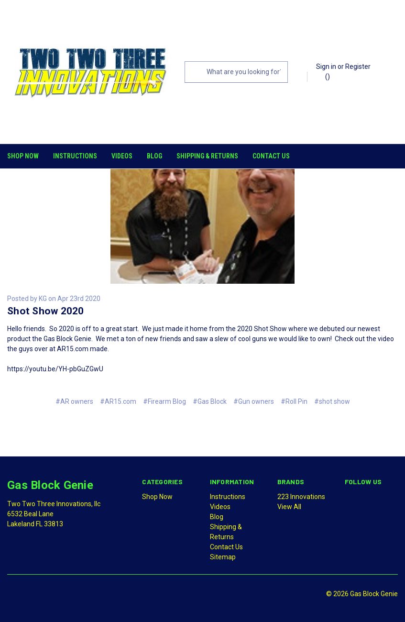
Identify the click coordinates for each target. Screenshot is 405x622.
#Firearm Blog (164, 400)
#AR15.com (118, 400)
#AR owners (74, 400)
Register (358, 66)
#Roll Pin (294, 400)
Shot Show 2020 (45, 309)
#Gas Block (210, 400)
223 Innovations (301, 495)
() (323, 76)
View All (289, 505)
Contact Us (271, 156)
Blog (154, 156)
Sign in (326, 66)
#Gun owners (253, 400)
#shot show (332, 400)
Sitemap (223, 555)
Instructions (75, 156)
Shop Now (23, 156)
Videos (121, 156)
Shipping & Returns (207, 156)
